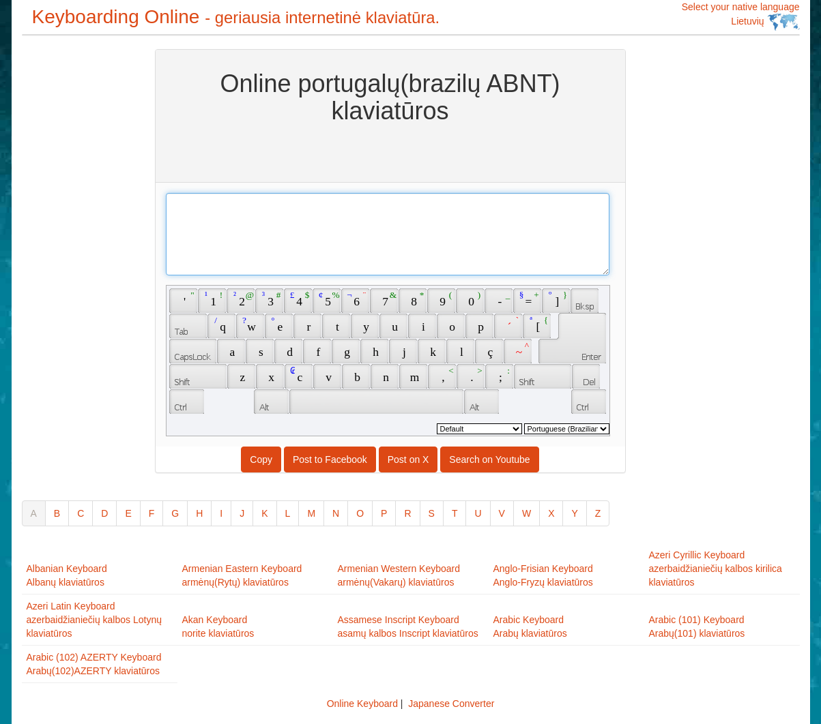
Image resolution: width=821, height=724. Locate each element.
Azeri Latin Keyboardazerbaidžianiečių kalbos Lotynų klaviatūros (94, 620)
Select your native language (741, 16)
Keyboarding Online (236, 16)
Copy (261, 459)
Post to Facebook (330, 459)
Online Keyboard (362, 703)
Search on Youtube (489, 459)
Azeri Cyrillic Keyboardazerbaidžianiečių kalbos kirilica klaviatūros (715, 568)
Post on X (408, 459)
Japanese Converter (451, 703)
